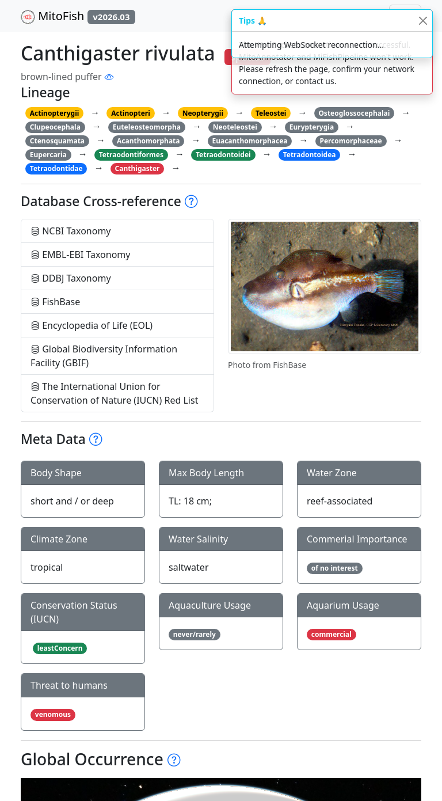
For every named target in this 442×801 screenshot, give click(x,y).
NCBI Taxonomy (71, 231)
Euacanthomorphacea (249, 141)
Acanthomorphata (148, 141)
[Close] (423, 20)
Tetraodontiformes (131, 155)
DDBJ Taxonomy (71, 278)
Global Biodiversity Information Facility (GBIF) (104, 356)
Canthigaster (137, 168)
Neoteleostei (235, 127)
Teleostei (271, 113)
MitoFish (78, 16)
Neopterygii (202, 113)
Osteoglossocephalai (354, 113)
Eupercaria (48, 155)
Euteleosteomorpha (147, 127)
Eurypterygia (311, 127)
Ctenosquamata (57, 141)
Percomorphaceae (350, 141)
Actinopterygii (54, 113)
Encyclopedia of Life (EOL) (92, 325)
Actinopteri (130, 113)
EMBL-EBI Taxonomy (81, 254)
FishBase (55, 301)
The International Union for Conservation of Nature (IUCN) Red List (114, 393)
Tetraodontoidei (223, 155)
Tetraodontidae (56, 168)
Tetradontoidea (309, 155)
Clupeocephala (55, 127)
